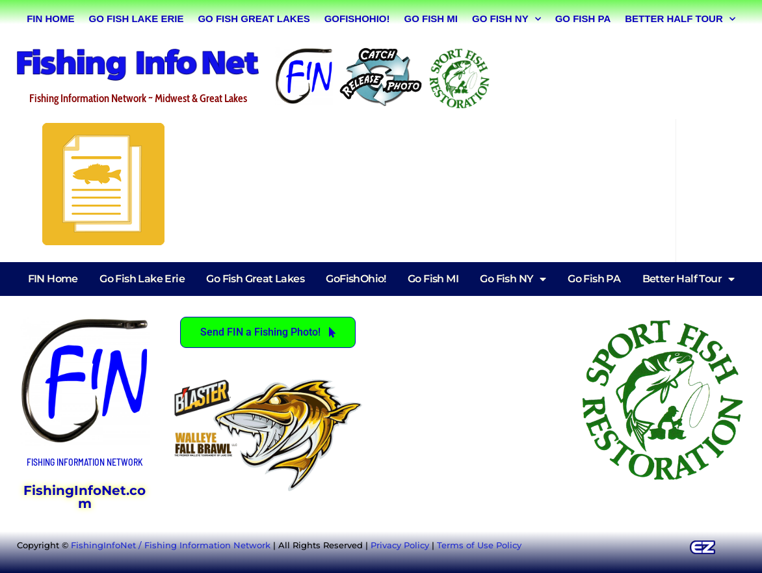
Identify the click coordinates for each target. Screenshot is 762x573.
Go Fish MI (431, 18)
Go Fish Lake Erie (136, 18)
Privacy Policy (400, 545)
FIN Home (50, 18)
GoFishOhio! (357, 18)
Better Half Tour (680, 19)
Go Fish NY (506, 19)
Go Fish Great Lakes (253, 18)
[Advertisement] (624, 76)
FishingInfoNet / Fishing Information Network (170, 545)
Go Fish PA (583, 18)
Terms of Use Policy (479, 545)
